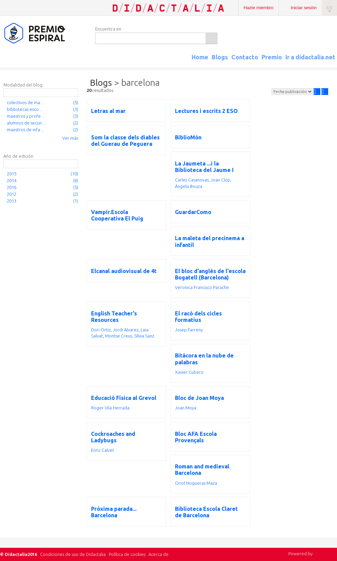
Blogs (220, 57)
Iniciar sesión (304, 7)
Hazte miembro (258, 7)
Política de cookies (127, 554)
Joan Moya (185, 407)
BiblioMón (188, 137)
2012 (11, 194)
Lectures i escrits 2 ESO (206, 111)
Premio (272, 57)
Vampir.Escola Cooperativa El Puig (117, 215)
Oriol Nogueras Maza (196, 483)
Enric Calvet (102, 450)
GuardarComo (193, 212)
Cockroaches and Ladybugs (113, 437)
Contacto (244, 57)
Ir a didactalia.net (310, 57)
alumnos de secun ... (26, 122)
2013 (11, 200)
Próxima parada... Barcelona (114, 512)
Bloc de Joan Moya (199, 398)
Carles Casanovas (192, 179)
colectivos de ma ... (25, 102)
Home (200, 57)
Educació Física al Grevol (123, 398)
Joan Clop (220, 179)
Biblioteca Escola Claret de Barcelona (206, 512)
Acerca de (158, 554)
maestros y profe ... (26, 116)
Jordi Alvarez (126, 329)
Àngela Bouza (188, 186)
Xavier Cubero (189, 372)
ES (329, 7)
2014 (11, 180)
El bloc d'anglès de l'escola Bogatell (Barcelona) (210, 274)
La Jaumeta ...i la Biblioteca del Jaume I (204, 166)
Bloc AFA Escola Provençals (196, 437)
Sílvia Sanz (144, 335)
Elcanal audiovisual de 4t (124, 271)
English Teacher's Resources (114, 316)
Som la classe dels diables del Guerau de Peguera (125, 140)
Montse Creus (118, 335)
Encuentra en (108, 28)
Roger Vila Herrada (110, 407)
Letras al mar (108, 111)
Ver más (70, 138)
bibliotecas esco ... (25, 109)
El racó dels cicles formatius (198, 316)
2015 (11, 173)
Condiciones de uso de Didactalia (73, 554)
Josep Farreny (189, 329)
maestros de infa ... (25, 129)
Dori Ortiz (101, 329)
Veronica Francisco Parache (202, 287)
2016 (11, 187)
